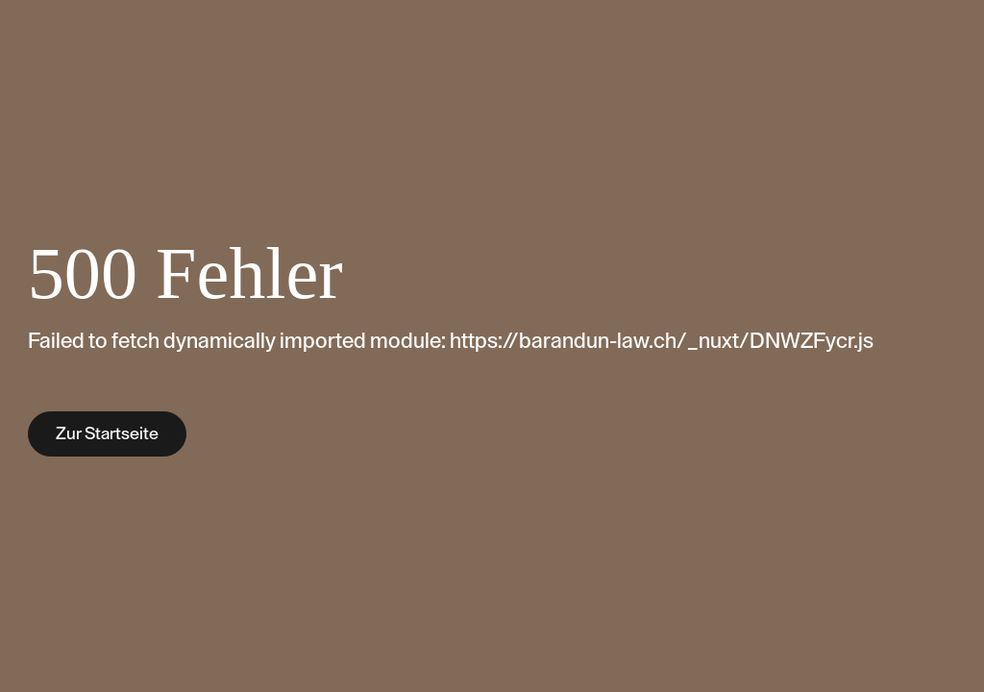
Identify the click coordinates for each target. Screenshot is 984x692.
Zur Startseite (107, 433)
